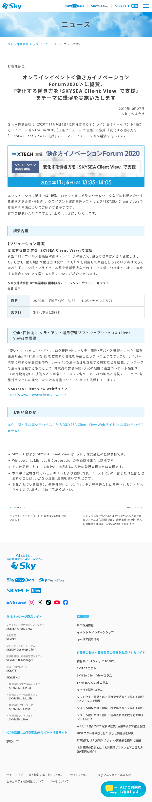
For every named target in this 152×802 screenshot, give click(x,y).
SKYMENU (13, 677)
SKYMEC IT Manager (36, 658)
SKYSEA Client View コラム (94, 675)
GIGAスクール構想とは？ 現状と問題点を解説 (105, 733)
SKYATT (36, 668)
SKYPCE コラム (86, 668)
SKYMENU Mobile (38, 696)
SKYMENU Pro (38, 717)
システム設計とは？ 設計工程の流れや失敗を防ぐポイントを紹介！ (110, 717)
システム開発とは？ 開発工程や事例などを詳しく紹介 (110, 708)
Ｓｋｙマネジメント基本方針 (113, 775)
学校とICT (12, 741)
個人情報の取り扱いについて (46, 775)
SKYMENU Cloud (38, 686)
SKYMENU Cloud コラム (92, 682)
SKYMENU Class (38, 707)
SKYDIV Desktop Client (36, 647)
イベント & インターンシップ (95, 632)
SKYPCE (36, 637)
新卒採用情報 (85, 625)
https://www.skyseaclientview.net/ (37, 395)
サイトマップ (14, 775)
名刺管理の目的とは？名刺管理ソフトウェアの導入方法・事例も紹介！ (110, 749)
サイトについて (79, 775)
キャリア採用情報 (88, 639)
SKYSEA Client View (36, 626)
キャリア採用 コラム (90, 690)
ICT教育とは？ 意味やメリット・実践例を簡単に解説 (109, 740)
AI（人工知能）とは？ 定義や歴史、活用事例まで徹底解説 (111, 726)
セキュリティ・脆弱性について (25, 781)
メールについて (59, 781)
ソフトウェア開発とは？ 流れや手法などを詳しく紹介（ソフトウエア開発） (110, 699)
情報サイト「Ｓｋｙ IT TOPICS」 (96, 661)
